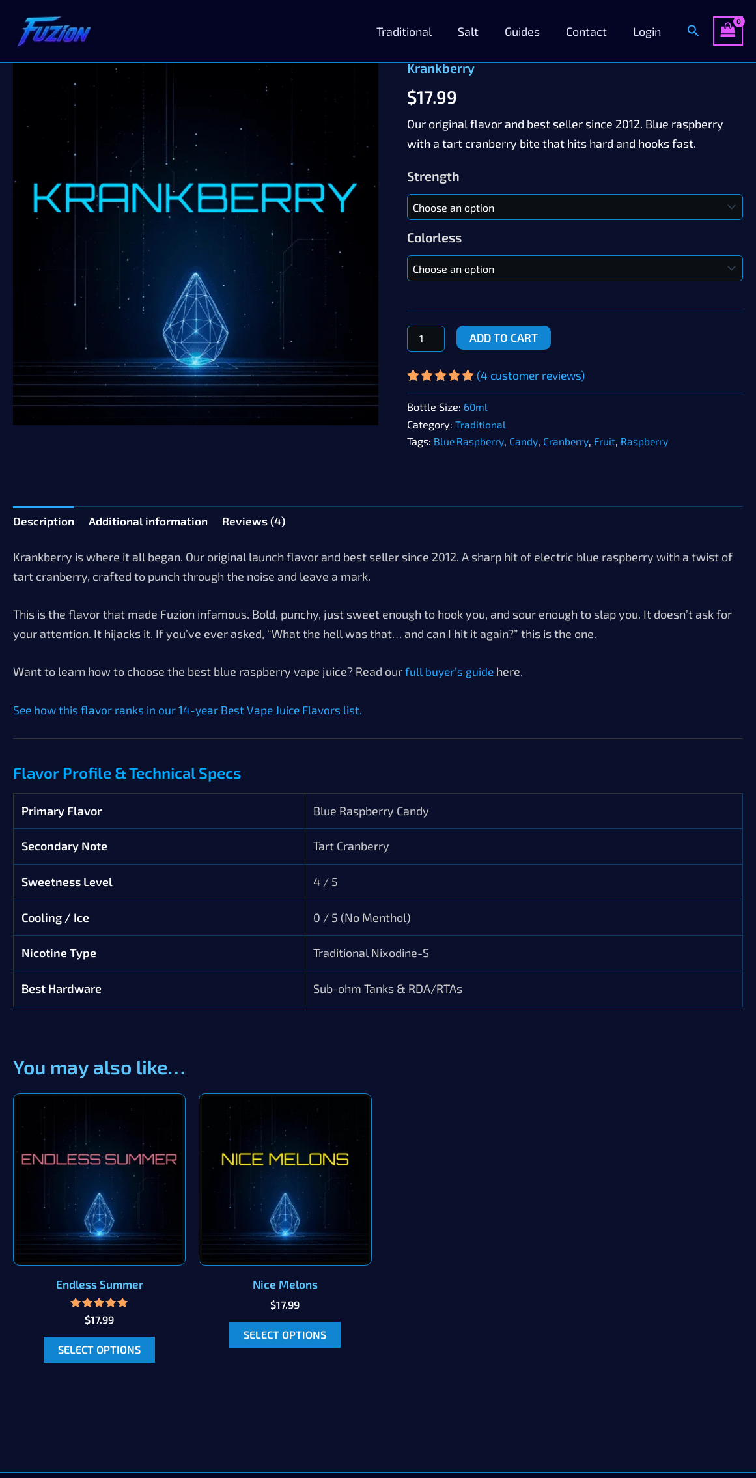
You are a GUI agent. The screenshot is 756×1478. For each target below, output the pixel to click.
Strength (433, 175)
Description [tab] (44, 521)
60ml (476, 406)
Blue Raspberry (470, 441)
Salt (477, 31)
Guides (528, 31)
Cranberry (569, 441)
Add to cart (503, 337)
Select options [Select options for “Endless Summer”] (99, 1351)
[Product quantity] (426, 339)
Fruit (609, 441)
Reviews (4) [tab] (261, 521)
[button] (693, 31)
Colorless (434, 237)
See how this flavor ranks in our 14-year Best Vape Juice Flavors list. (191, 711)
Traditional (415, 31)
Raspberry (650, 441)
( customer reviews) (533, 375)
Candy (526, 441)
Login (648, 31)
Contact (590, 31)
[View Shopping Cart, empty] (728, 31)
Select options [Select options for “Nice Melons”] (285, 1336)
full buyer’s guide (450, 672)
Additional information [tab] (152, 521)
